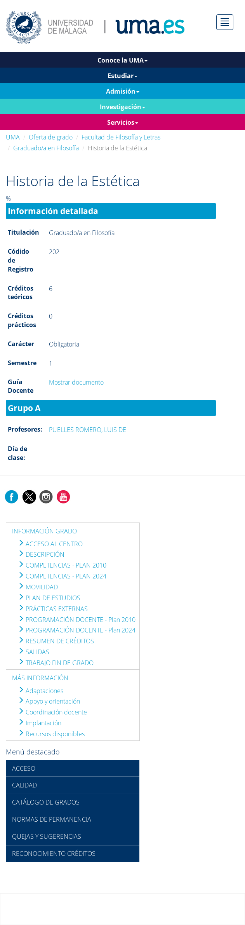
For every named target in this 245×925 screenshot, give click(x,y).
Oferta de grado (51, 137)
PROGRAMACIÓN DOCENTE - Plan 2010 (77, 619)
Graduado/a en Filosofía (46, 148)
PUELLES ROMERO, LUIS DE (87, 429)
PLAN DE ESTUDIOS (49, 598)
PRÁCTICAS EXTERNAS (53, 608)
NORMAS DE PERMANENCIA (51, 819)
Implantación (39, 723)
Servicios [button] (122, 122)
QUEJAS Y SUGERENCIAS (46, 836)
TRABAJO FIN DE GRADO (56, 662)
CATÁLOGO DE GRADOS (46, 802)
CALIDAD (24, 785)
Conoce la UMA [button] (122, 60)
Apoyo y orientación (49, 701)
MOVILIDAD (38, 587)
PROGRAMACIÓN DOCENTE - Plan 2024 (77, 630)
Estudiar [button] (122, 75)
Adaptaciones (40, 690)
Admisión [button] (122, 91)
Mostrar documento (76, 382)
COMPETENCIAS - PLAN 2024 (62, 576)
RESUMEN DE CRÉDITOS (56, 641)
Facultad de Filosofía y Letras (121, 137)
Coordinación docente (52, 712)
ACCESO (23, 768)
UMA (13, 137)
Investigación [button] (122, 107)
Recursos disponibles (51, 734)
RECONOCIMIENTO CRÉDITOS (54, 853)
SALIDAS (33, 652)
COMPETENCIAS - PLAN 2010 (62, 565)
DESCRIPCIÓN (41, 554)
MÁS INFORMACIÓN (40, 678)
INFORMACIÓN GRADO (44, 531)
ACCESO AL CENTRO (50, 544)
